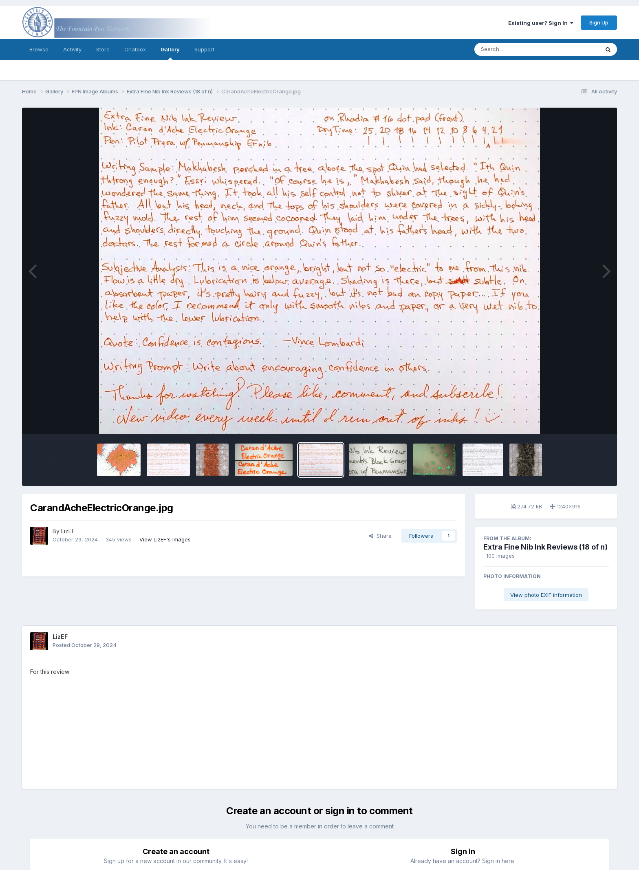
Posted (85, 645)
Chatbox (135, 49)
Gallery (170, 53)
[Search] (514, 49)
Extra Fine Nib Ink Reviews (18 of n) (545, 547)
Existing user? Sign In (540, 23)
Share (380, 535)
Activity (72, 49)
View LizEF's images (165, 539)
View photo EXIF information (546, 595)
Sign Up (598, 22)
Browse (38, 49)
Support (204, 49)
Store (103, 49)
